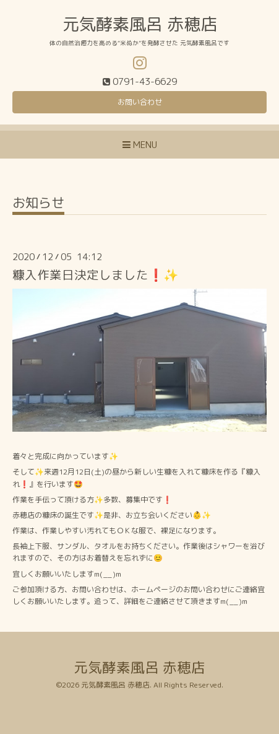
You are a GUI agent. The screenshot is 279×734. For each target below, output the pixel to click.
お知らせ (38, 204)
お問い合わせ (140, 102)
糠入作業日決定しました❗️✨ (95, 274)
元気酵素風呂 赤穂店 (139, 24)
